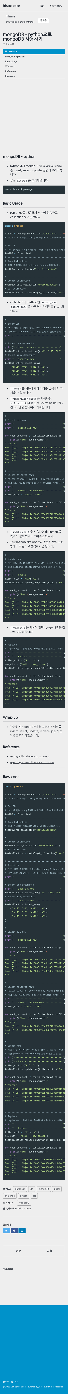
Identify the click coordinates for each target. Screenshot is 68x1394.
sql (34, 1195)
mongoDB (44, 1189)
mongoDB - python (14, 57)
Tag (41, 5)
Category (56, 5)
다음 (49, 1250)
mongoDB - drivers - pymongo (30, 756)
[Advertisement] (34, 113)
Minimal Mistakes (54, 1387)
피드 (14, 1382)
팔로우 (43, 20)
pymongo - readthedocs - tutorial (32, 762)
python (23, 1195)
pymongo (10, 1195)
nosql (57, 1189)
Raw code (10, 76)
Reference (10, 71)
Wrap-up (9, 66)
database (20, 1189)
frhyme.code (11, 5)
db (31, 1189)
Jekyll (41, 1387)
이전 (18, 1250)
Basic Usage (11, 62)
